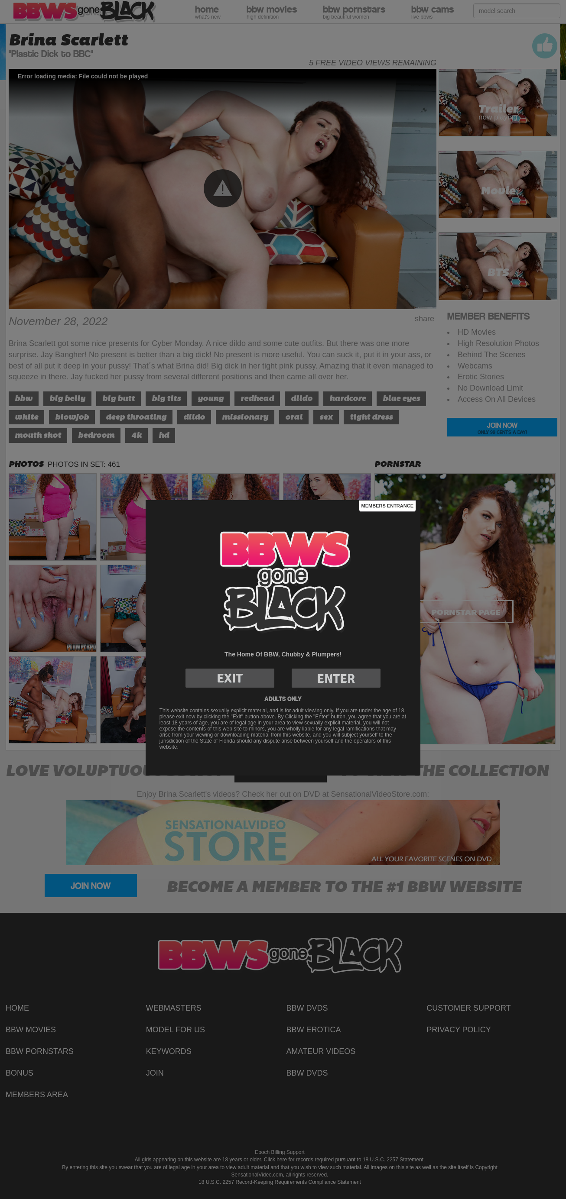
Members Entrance (387, 505)
